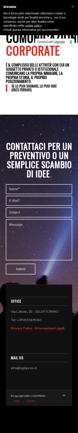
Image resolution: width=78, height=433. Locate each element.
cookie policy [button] (33, 25)
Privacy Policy (21, 328)
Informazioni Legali (49, 328)
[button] (72, 6)
